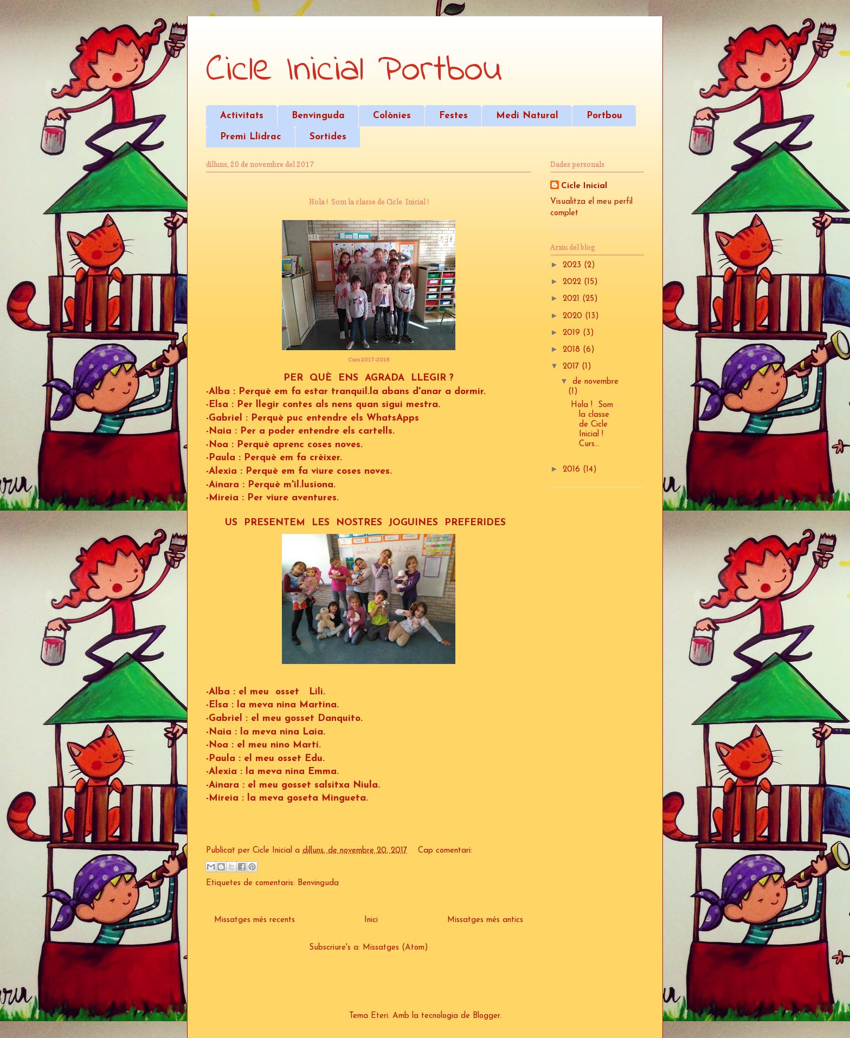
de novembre (595, 382)
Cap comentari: (445, 851)
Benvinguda (318, 115)
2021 (572, 299)
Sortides (328, 136)
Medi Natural (527, 115)
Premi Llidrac (250, 136)
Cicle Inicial (584, 186)
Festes (453, 115)
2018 (573, 350)
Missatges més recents (254, 920)
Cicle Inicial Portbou (354, 70)
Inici (371, 920)
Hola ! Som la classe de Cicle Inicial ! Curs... (592, 424)
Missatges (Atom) (395, 948)
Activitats (241, 115)
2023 (573, 265)
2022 (573, 282)
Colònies (392, 115)
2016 (573, 470)
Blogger (486, 1016)
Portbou (604, 115)
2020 (574, 316)
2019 (573, 333)
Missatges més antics (485, 920)
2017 (572, 367)
